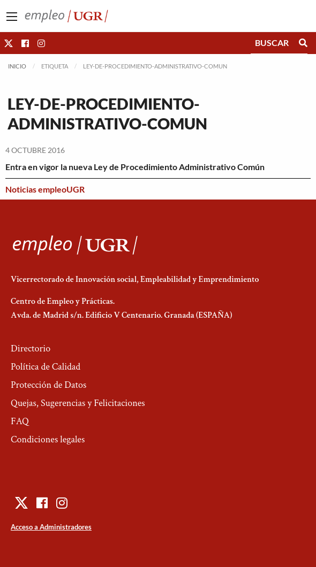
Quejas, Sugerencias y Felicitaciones (78, 403)
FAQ (20, 421)
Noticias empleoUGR (45, 189)
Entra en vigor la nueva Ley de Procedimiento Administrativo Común (135, 167)
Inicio (17, 66)
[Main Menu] (11, 16)
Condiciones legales (48, 439)
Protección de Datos (48, 385)
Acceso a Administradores (51, 527)
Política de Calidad (45, 367)
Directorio (30, 348)
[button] (8, 43)
